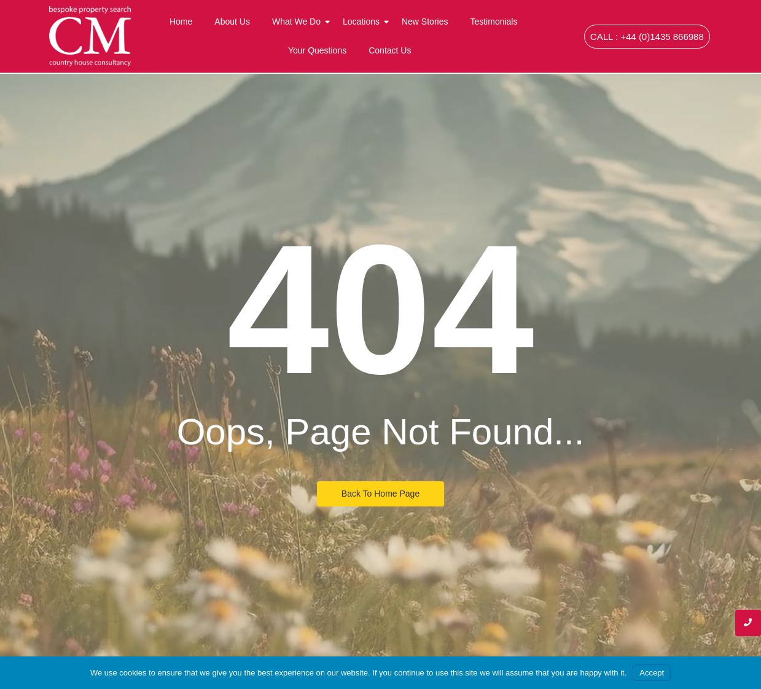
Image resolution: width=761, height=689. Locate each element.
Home (181, 21)
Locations (363, 21)
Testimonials (493, 21)
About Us (232, 21)
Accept (651, 672)
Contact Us (390, 50)
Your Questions (317, 50)
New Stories (425, 21)
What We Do (299, 21)
